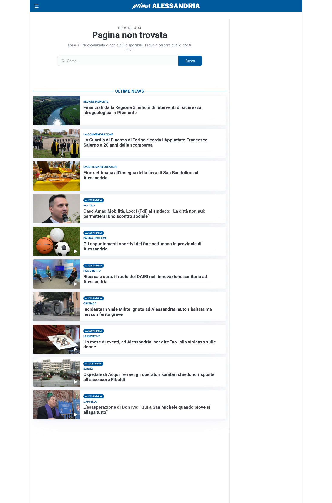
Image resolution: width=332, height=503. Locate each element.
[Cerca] (118, 61)
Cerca (190, 61)
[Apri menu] (36, 6)
